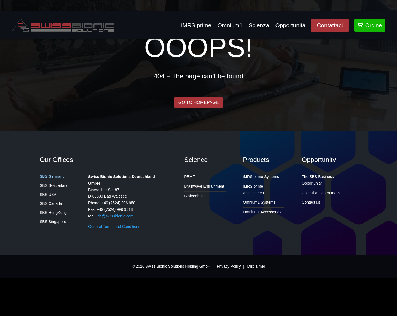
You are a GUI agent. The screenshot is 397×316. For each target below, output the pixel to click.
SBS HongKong (53, 254)
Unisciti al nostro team (321, 234)
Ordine (370, 25)
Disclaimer (256, 308)
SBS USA (48, 236)
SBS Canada (51, 245)
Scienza (259, 25)
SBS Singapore (53, 263)
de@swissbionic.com (115, 258)
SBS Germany (52, 218)
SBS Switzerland (54, 227)
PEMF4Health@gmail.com (115, 2)
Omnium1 (230, 25)
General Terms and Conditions (114, 268)
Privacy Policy (229, 308)
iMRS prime (196, 25)
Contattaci (330, 25)
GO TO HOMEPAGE (198, 143)
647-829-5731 (170, 2)
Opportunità (290, 25)
